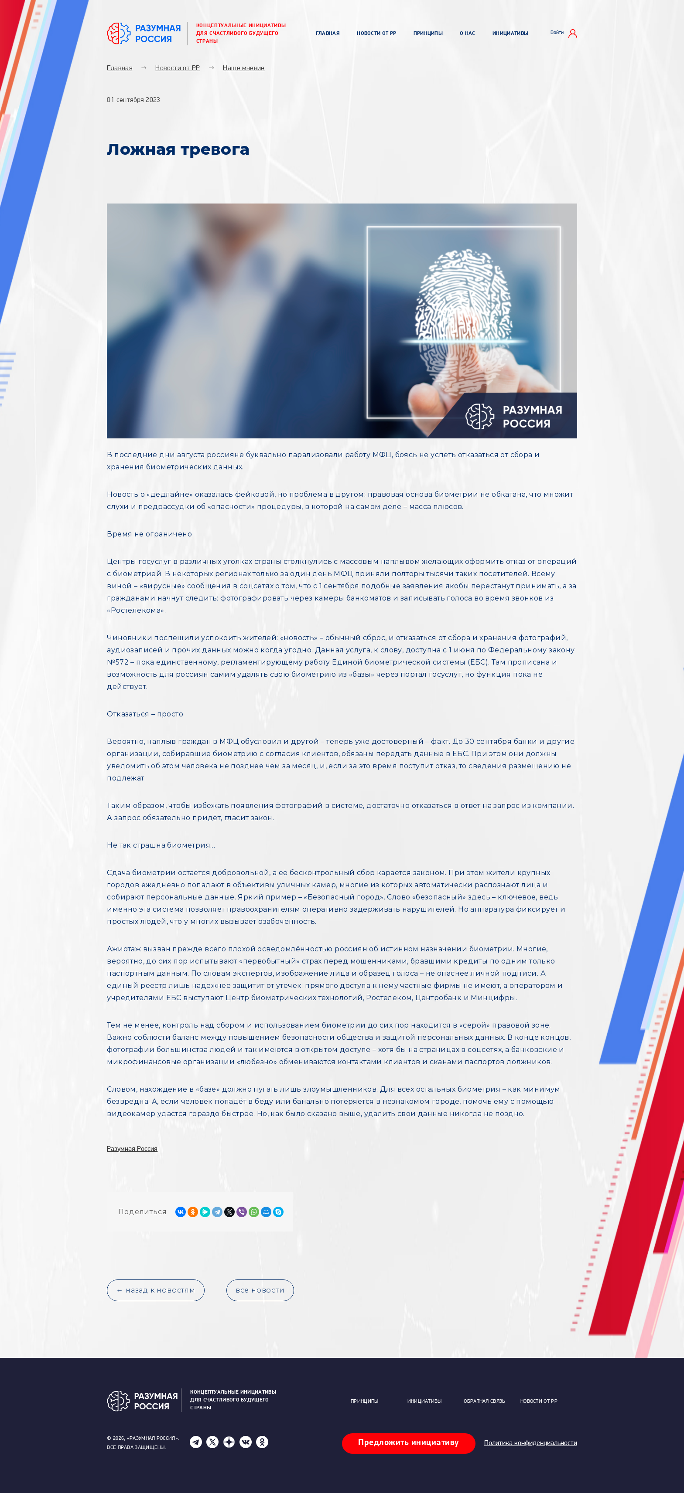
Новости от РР (376, 33)
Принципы (428, 33)
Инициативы (510, 33)
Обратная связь (484, 1401)
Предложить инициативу (408, 1443)
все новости (260, 1290)
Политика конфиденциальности (530, 1443)
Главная (328, 33)
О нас (467, 33)
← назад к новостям (155, 1290)
